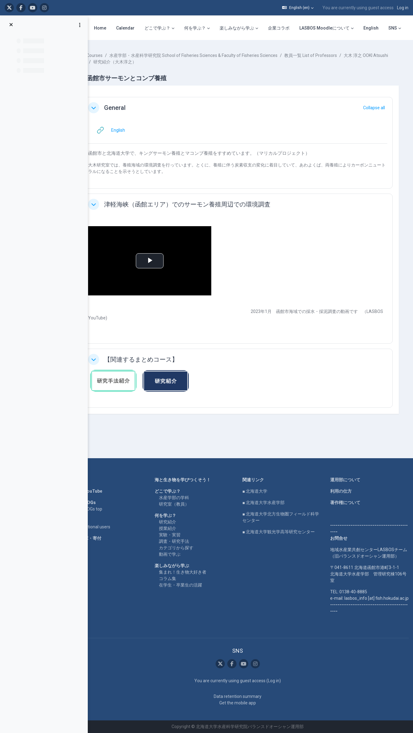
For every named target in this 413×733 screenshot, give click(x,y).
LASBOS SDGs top (100, 496)
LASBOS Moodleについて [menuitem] (324, 28)
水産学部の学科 (186, 484)
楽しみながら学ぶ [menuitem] (237, 28)
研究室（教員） (186, 491)
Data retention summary (245, 696)
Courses (113, 55)
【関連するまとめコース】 (159, 359)
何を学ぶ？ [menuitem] (195, 28)
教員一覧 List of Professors (329, 55)
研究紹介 (179, 509)
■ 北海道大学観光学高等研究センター (286, 518)
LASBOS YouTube (100, 478)
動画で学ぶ (181, 541)
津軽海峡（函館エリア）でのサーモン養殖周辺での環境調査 (206, 204)
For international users (104, 513)
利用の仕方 (344, 478)
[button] (298, 8)
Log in (402, 7)
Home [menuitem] (100, 28)
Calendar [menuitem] (125, 28)
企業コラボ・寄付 (100, 525)
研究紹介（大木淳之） (184, 61)
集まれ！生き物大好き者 (194, 559)
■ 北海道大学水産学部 (271, 489)
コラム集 (179, 565)
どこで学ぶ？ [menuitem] (157, 28)
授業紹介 (179, 515)
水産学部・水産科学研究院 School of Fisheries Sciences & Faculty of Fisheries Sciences (212, 55)
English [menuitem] (371, 28)
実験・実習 (181, 521)
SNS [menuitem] (392, 28)
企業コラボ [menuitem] (279, 28)
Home (89, 466)
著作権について (349, 489)
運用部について (349, 466)
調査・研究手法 (186, 528)
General (133, 107)
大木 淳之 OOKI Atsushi (134, 61)
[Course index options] (79, 24)
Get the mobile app (245, 702)
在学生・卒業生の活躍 (192, 572)
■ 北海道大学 (262, 478)
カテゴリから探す (188, 534)
